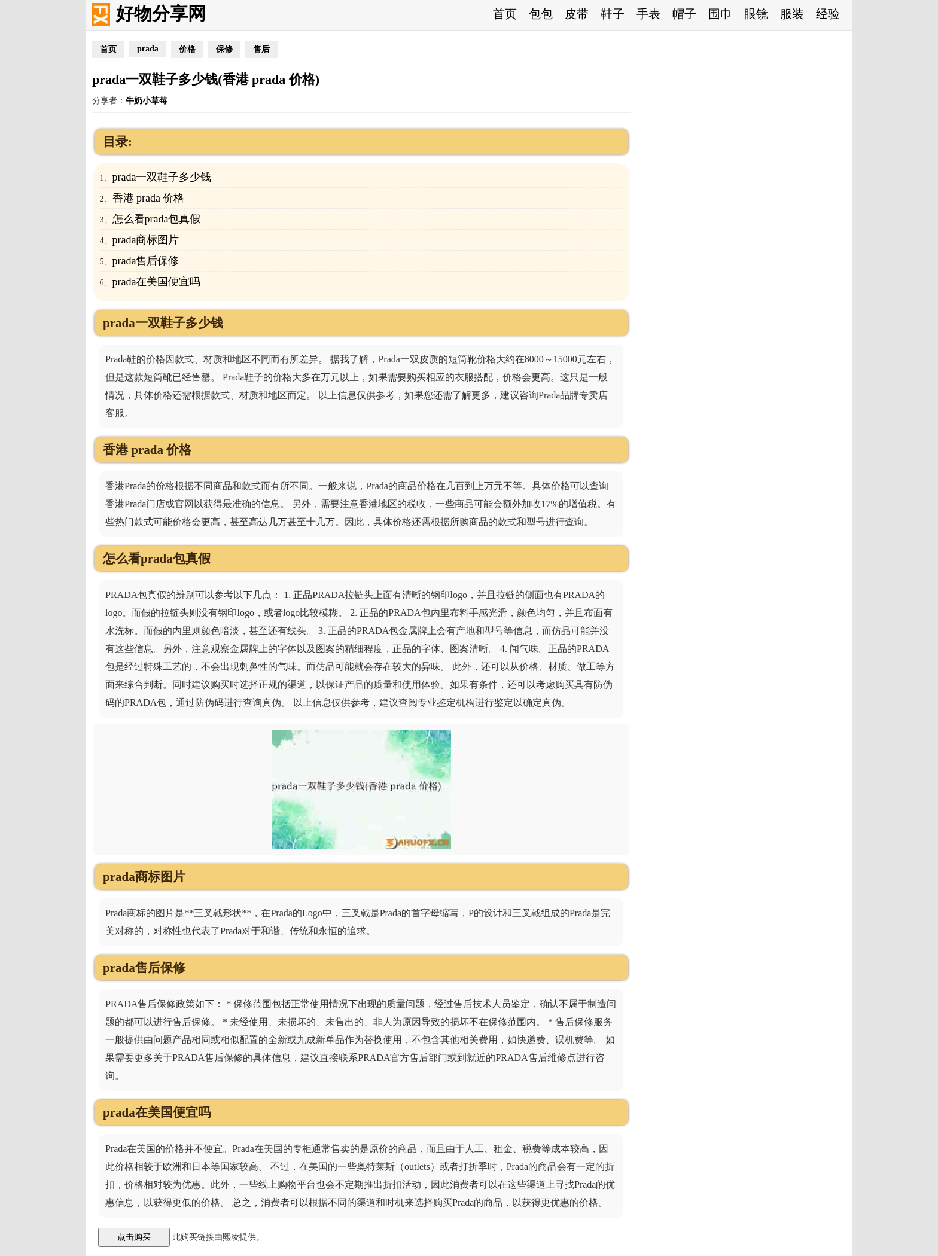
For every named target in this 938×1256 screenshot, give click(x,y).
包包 (541, 13)
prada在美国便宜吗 (156, 282)
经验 (828, 13)
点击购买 (134, 1237)
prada (148, 48)
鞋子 (613, 13)
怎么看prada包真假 (156, 219)
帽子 (684, 13)
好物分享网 (161, 13)
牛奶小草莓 (147, 100)
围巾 (720, 13)
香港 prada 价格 (148, 198)
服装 (792, 13)
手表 (648, 13)
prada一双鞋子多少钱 (162, 177)
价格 (187, 49)
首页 (505, 13)
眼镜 (756, 13)
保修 (224, 49)
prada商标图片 (145, 240)
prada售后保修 (145, 261)
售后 (261, 49)
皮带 (577, 13)
